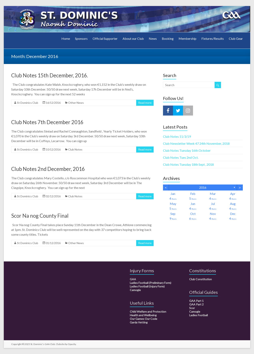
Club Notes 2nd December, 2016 (48, 169)
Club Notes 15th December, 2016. (49, 75)
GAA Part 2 (196, 304)
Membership (187, 38)
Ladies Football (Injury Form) (147, 286)
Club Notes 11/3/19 (177, 136)
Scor (192, 308)
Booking (168, 38)
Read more (145, 102)
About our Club (133, 38)
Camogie (135, 290)
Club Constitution (200, 279)
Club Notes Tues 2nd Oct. (180, 157)
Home (65, 38)
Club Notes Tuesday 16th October (187, 150)
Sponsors (81, 38)
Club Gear (236, 38)
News (153, 38)
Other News (76, 102)
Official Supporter (105, 38)
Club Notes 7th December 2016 (47, 122)
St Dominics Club (27, 102)
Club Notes (75, 149)
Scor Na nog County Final (40, 215)
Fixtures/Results (212, 38)
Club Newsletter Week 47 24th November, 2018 (196, 143)
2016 (202, 187)
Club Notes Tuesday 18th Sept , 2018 (188, 164)
